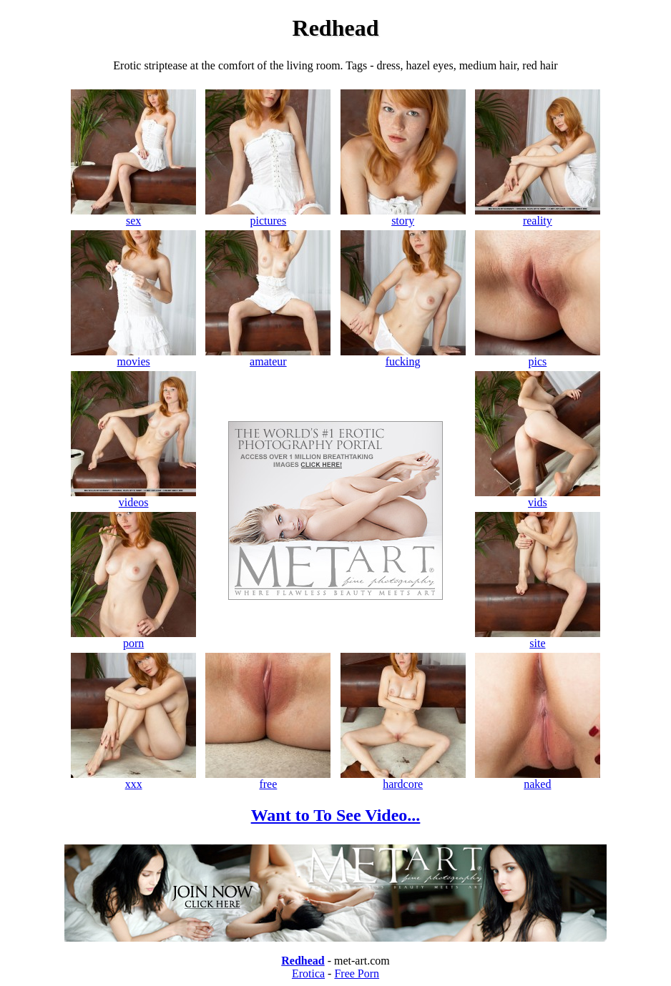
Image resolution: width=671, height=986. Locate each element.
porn (133, 638)
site (537, 638)
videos (133, 497)
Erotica (308, 973)
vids (537, 497)
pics (537, 356)
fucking (403, 356)
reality (537, 215)
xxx (133, 779)
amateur (267, 356)
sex (133, 215)
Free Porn (356, 973)
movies (133, 356)
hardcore (403, 779)
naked (537, 779)
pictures (267, 215)
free (267, 779)
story (403, 215)
